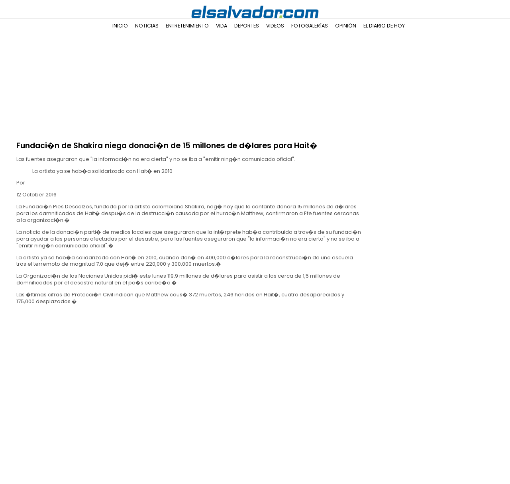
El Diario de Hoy (384, 25)
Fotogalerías (309, 25)
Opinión (345, 25)
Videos (275, 25)
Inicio (120, 25)
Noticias (147, 25)
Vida (221, 25)
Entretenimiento (187, 25)
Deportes (246, 25)
